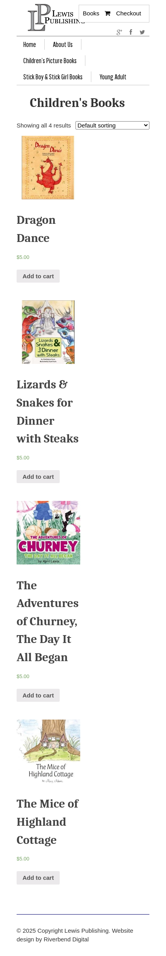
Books (91, 13)
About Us (63, 44)
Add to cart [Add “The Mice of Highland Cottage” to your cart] (38, 877)
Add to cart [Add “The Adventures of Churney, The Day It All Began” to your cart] (38, 695)
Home (29, 44)
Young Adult (113, 77)
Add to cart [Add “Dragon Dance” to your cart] (38, 276)
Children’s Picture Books (50, 60)
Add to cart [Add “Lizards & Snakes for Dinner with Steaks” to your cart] (38, 476)
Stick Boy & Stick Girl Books (53, 77)
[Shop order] (112, 125)
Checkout (128, 13)
